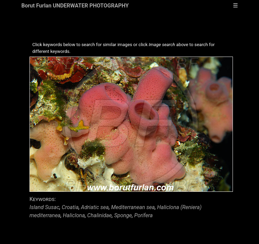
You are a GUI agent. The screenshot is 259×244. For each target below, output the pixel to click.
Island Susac (44, 207)
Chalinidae (99, 215)
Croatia (70, 207)
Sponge (123, 215)
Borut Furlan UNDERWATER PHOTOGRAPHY (75, 5)
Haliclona (74, 215)
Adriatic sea (95, 207)
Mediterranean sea (133, 207)
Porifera (143, 215)
